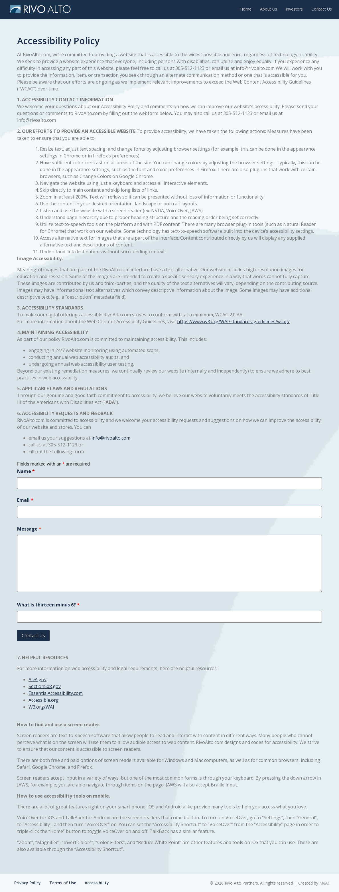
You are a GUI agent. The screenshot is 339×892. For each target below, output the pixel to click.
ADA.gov (37, 679)
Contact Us (321, 9)
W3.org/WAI (41, 707)
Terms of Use (62, 882)
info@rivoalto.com (111, 438)
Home (245, 9)
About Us (268, 9)
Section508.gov (45, 686)
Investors (294, 9)
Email (25, 500)
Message (29, 529)
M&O (324, 883)
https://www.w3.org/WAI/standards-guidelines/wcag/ (233, 321)
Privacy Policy (27, 882)
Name (26, 471)
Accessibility (97, 882)
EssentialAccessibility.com (56, 693)
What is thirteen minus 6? (48, 604)
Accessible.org (44, 700)
